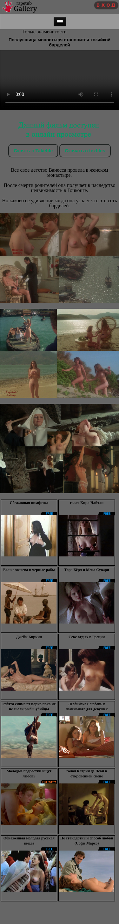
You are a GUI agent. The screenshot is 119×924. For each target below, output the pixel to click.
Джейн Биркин (29, 637)
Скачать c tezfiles (85, 150)
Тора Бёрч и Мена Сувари (86, 570)
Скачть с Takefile (33, 150)
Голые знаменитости (45, 31)
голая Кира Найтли (86, 502)
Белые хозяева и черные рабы (29, 570)
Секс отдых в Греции (87, 637)
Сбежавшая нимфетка (29, 502)
